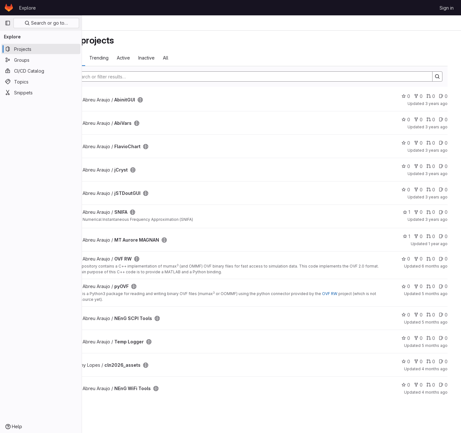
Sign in (447, 8)
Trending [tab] (140, 57)
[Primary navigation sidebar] (8, 23)
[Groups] (40, 60)
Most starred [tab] (108, 57)
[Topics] (40, 81)
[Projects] (40, 49)
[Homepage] (9, 8)
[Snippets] (40, 92)
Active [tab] (165, 57)
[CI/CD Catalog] (40, 71)
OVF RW (371, 293)
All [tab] (207, 57)
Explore (27, 8)
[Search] (272, 76)
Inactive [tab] (188, 57)
